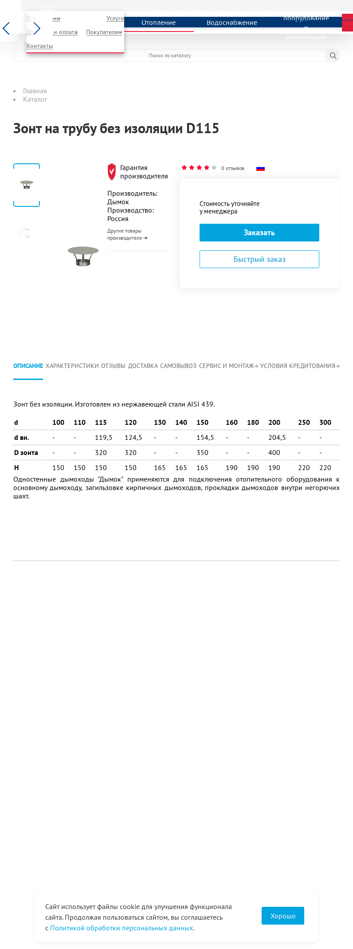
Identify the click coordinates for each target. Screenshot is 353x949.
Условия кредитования (300, 366)
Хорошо (283, 915)
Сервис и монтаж (228, 366)
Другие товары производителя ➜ (127, 234)
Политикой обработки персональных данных (121, 927)
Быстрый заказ (260, 259)
